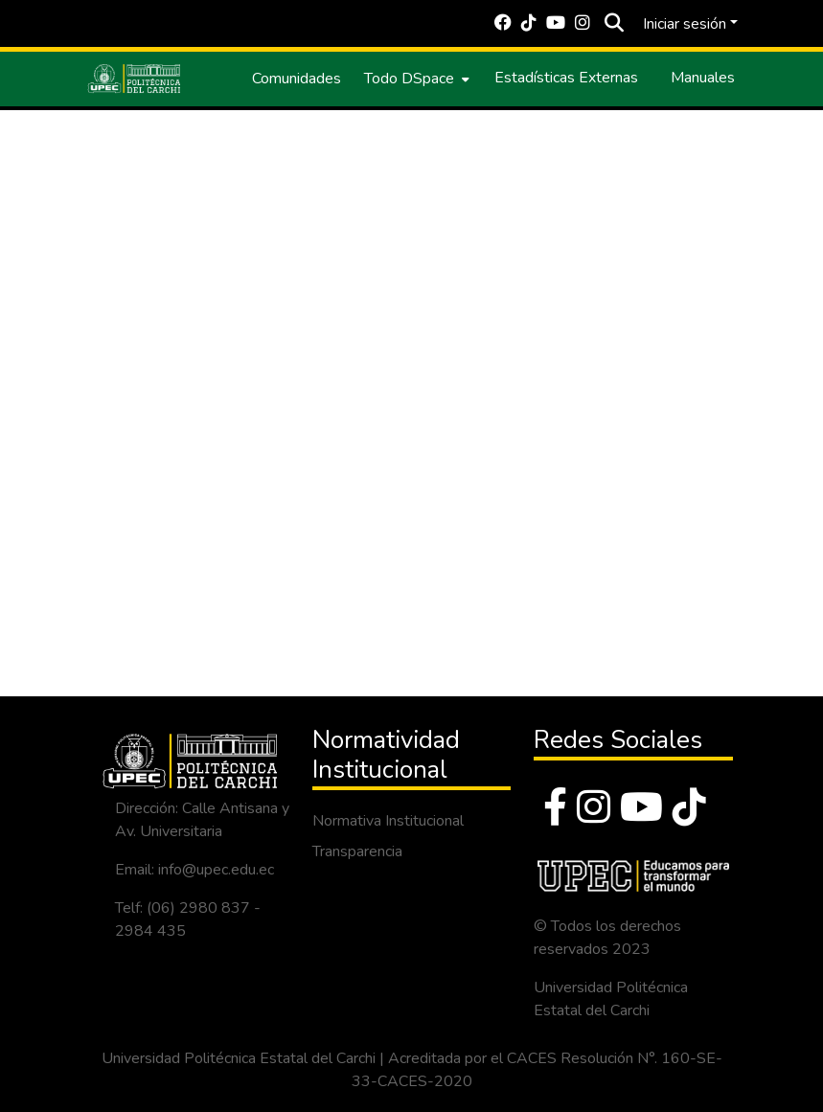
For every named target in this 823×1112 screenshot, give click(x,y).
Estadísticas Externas (566, 77)
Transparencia (357, 851)
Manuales (703, 77)
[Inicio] (134, 78)
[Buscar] (615, 23)
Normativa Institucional (388, 820)
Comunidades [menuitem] (296, 78)
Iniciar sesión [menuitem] (684, 23)
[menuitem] (414, 78)
